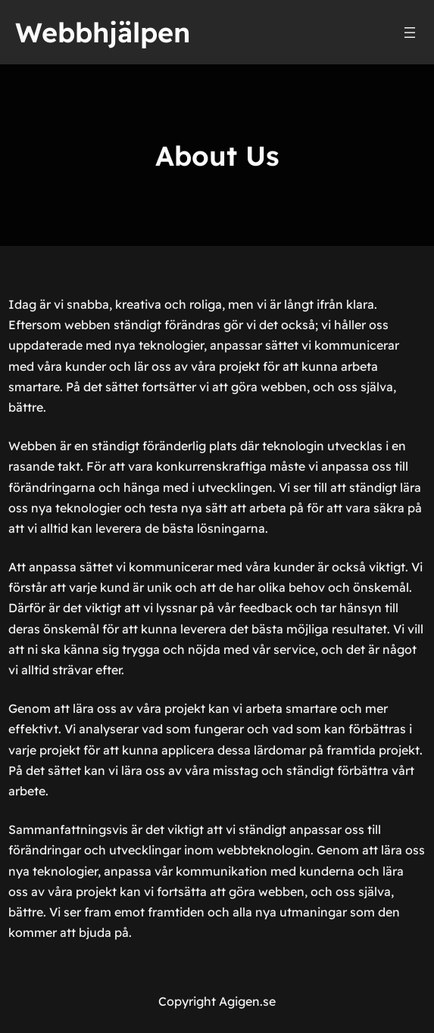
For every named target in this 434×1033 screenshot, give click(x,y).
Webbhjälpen (102, 32)
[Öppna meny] (410, 32)
